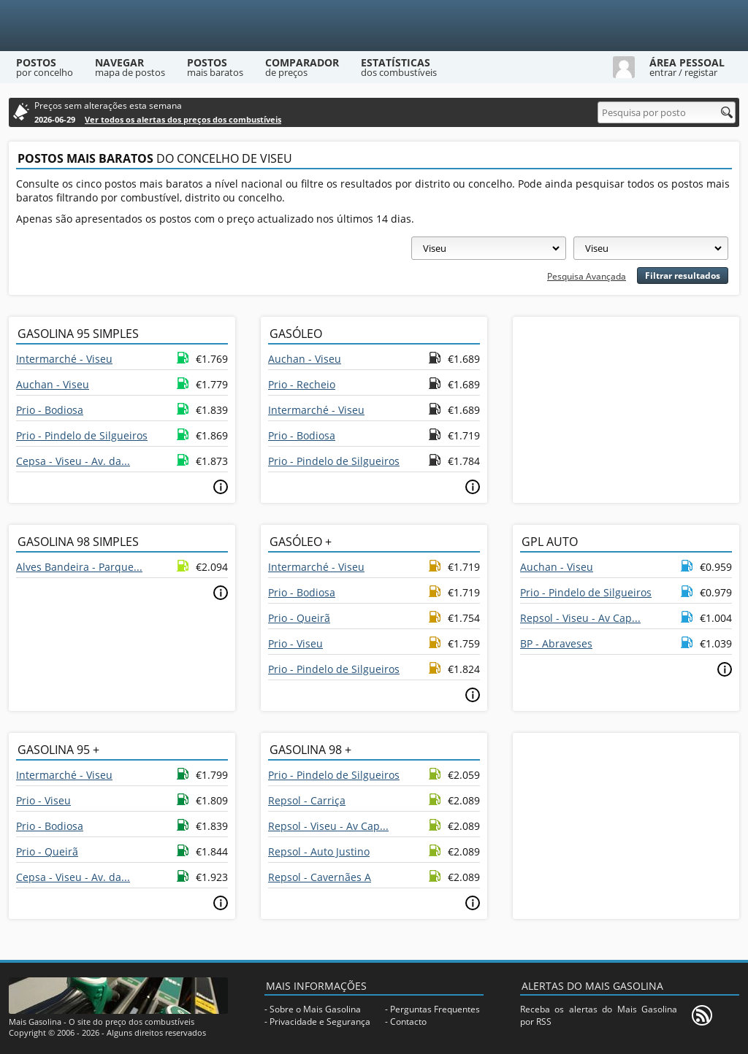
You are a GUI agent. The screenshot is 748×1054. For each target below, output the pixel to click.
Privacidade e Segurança (320, 1021)
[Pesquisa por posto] (667, 112)
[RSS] (702, 1015)
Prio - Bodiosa (49, 410)
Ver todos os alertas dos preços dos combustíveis (183, 119)
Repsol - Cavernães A (319, 877)
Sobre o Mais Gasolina (315, 1009)
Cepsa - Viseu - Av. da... (73, 461)
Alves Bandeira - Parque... (79, 567)
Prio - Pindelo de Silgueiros (82, 435)
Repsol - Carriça (307, 800)
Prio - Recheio (301, 384)
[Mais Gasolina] (374, 25)
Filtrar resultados (682, 275)
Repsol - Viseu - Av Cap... (580, 618)
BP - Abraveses (556, 643)
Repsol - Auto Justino (319, 851)
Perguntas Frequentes (435, 1009)
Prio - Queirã (299, 618)
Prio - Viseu (295, 643)
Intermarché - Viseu (64, 359)
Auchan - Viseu (52, 384)
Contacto (408, 1021)
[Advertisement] (626, 408)
